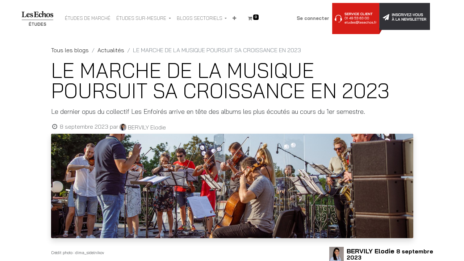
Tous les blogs (70, 50)
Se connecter (313, 18)
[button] (234, 18)
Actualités (110, 50)
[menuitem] (87, 18)
